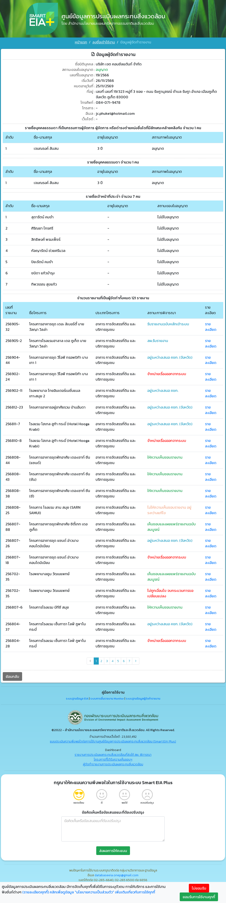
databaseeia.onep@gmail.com (116, 875)
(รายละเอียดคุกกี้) (35, 892)
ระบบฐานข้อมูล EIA (77, 699)
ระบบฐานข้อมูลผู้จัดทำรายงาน (143, 699)
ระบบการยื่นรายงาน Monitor (107, 699)
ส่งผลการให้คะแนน (113, 851)
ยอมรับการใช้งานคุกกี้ (199, 897)
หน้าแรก (81, 42)
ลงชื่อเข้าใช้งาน (103, 42)
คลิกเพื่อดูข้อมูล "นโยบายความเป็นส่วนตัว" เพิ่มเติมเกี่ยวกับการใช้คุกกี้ (102, 892)
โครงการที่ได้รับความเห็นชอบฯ (113, 759)
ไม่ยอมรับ (199, 888)
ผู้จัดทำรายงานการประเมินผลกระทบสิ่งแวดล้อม (113, 764)
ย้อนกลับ (12, 676)
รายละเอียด (210, 326)
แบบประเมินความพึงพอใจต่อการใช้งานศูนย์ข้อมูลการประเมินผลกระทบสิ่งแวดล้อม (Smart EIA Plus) (113, 741)
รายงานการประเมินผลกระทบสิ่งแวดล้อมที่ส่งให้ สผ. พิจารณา (113, 755)
